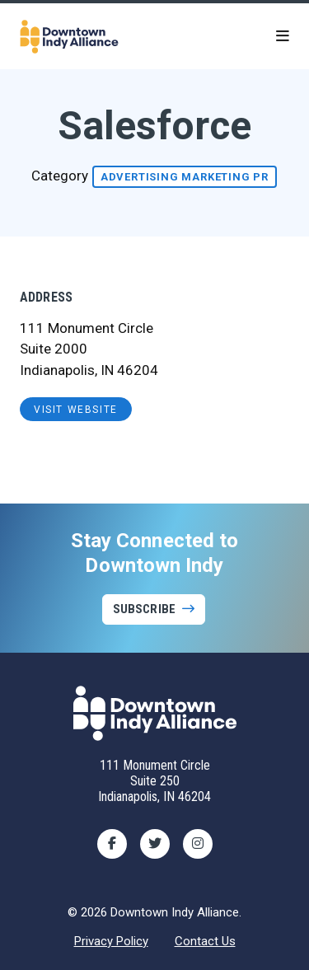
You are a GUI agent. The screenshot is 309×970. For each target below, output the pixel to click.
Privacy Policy (111, 941)
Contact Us (205, 941)
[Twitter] (155, 844)
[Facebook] (112, 844)
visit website (76, 409)
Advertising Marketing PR (185, 177)
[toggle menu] (282, 36)
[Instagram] (198, 844)
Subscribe (144, 609)
